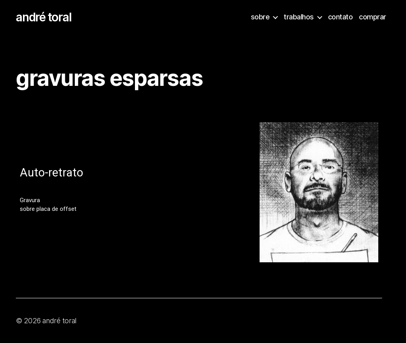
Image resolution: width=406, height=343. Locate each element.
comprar (372, 17)
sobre (260, 17)
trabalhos (299, 17)
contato (340, 17)
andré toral (43, 17)
